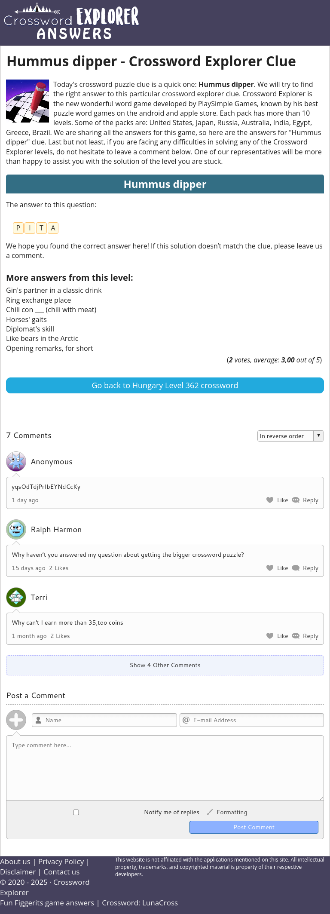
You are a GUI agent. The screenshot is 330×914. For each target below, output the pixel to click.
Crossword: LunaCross (140, 903)
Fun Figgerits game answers (47, 903)
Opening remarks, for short (49, 348)
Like (282, 500)
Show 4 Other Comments (164, 665)
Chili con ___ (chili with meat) (51, 309)
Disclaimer (18, 872)
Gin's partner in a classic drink (54, 290)
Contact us (61, 872)
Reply (310, 500)
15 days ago (29, 567)
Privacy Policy (61, 861)
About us (15, 861)
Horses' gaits (26, 319)
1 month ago (29, 635)
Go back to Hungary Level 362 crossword (165, 385)
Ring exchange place (38, 300)
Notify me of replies (105, 812)
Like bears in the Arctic (42, 338)
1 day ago (25, 500)
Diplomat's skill (30, 329)
